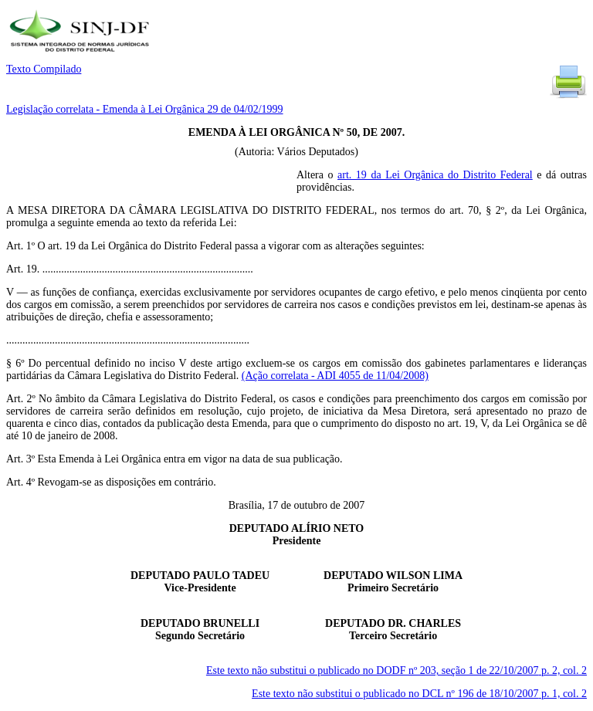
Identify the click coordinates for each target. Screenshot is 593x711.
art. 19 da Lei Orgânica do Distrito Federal (435, 175)
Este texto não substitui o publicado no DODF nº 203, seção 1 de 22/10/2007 (396, 670)
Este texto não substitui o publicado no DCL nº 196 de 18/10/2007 (419, 693)
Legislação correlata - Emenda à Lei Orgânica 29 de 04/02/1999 (144, 109)
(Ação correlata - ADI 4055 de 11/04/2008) (335, 375)
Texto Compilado (43, 69)
